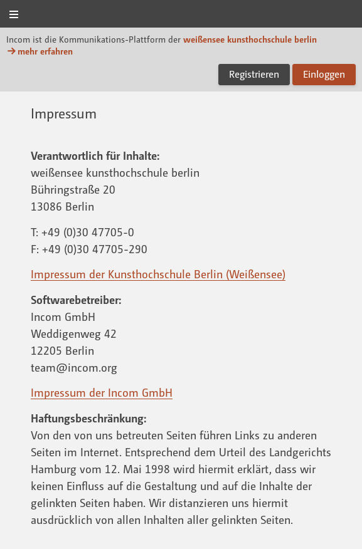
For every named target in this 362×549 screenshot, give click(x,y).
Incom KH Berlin (181, 14)
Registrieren (254, 74)
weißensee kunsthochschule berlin (250, 39)
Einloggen (324, 74)
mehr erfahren (39, 51)
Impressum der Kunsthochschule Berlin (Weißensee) (158, 274)
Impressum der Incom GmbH (102, 392)
